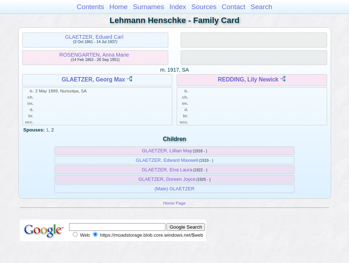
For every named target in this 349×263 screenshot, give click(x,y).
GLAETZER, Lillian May (167, 150)
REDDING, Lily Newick (248, 79)
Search (261, 7)
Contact (233, 7)
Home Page (174, 203)
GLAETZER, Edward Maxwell (167, 160)
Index (177, 7)
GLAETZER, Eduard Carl (94, 37)
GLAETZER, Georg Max (93, 79)
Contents (90, 7)
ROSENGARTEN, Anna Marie (94, 55)
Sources (204, 7)
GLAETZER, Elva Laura (167, 169)
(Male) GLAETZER (174, 188)
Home (118, 7)
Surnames (148, 7)
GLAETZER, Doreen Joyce (166, 179)
